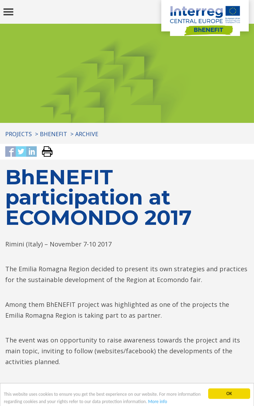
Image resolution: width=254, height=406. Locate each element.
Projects (18, 134)
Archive (86, 134)
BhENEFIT (53, 134)
